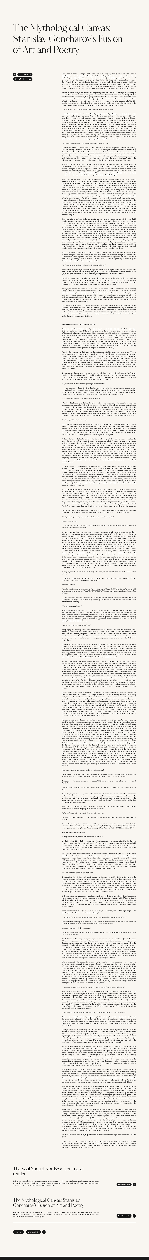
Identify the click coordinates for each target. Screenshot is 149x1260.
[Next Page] (18, 1232)
